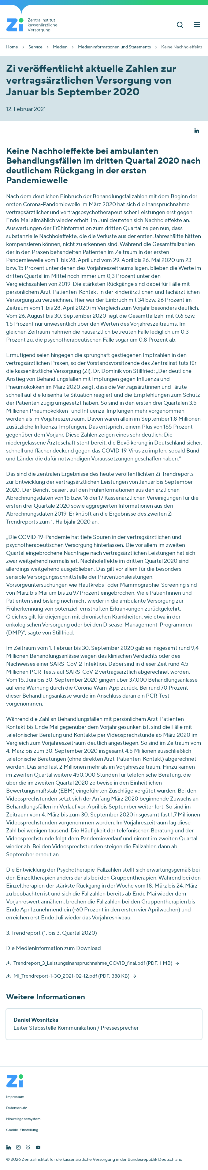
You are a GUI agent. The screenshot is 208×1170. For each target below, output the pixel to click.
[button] (196, 131)
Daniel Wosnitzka (35, 1020)
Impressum (15, 1097)
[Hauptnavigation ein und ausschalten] (197, 25)
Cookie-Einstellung (22, 1130)
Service (35, 47)
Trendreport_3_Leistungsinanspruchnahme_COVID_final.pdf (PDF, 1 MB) (92, 963)
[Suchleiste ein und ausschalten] (180, 25)
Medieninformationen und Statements (114, 47)
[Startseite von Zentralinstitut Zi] (34, 25)
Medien (60, 47)
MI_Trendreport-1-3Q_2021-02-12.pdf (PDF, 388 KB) (71, 976)
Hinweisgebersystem (23, 1119)
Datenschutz (16, 1108)
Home (12, 47)
